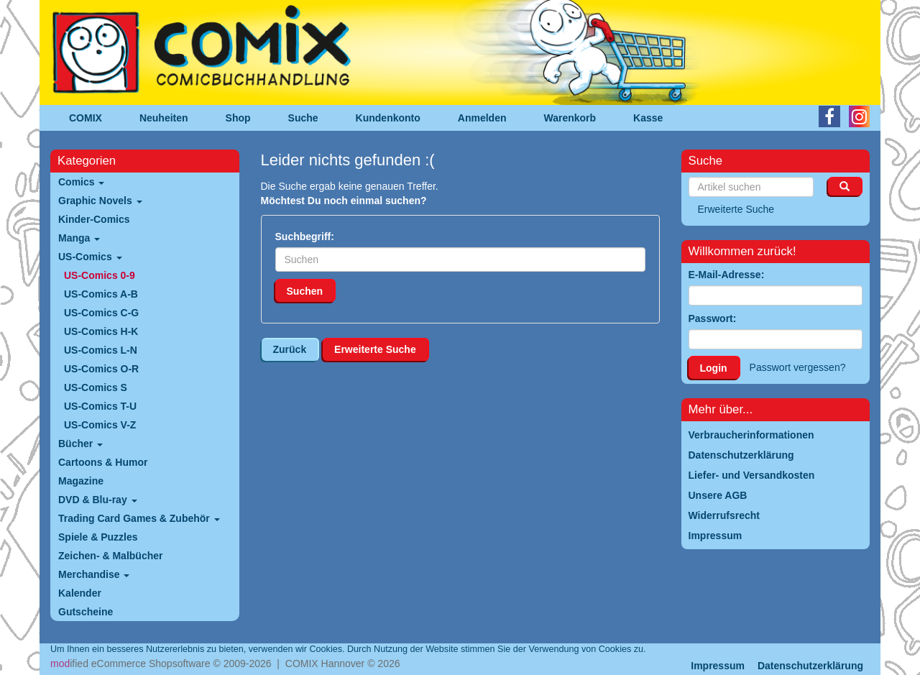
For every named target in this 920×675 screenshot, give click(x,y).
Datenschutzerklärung (810, 665)
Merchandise (93, 574)
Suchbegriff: (304, 236)
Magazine (81, 481)
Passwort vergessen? (798, 367)
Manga (79, 238)
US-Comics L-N (100, 350)
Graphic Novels (100, 200)
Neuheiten (163, 118)
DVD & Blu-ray (97, 499)
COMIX (85, 118)
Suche (303, 118)
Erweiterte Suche (375, 349)
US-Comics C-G (101, 312)
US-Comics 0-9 (99, 275)
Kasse (648, 118)
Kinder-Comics (94, 219)
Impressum (718, 665)
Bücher (80, 443)
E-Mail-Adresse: (727, 274)
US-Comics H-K (101, 331)
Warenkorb (570, 118)
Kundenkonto (388, 118)
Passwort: (713, 318)
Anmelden (482, 118)
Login (713, 368)
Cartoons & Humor (102, 462)
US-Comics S (95, 387)
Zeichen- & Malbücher (110, 555)
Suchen (305, 291)
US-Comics (90, 256)
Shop (238, 118)
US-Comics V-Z (100, 425)
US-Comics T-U (100, 406)
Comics (81, 182)
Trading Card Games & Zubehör (139, 518)
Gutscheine (85, 611)
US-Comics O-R (101, 369)
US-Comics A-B (101, 294)
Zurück (290, 349)
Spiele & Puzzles (97, 537)
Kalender (79, 593)
